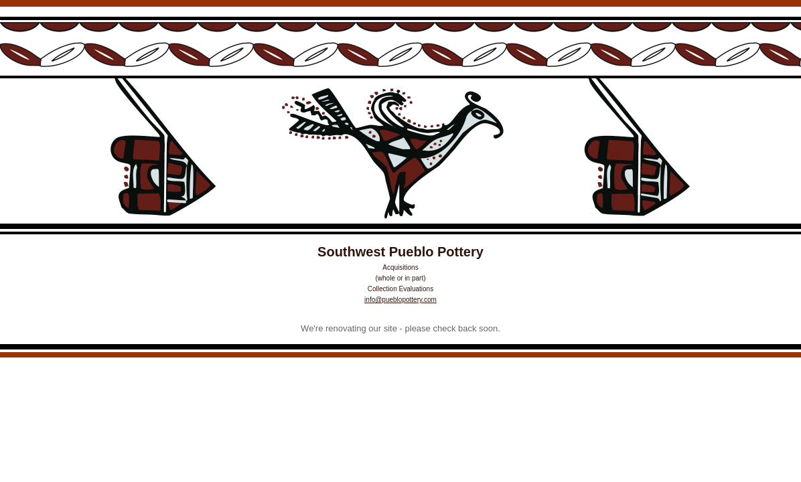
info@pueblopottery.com (400, 299)
